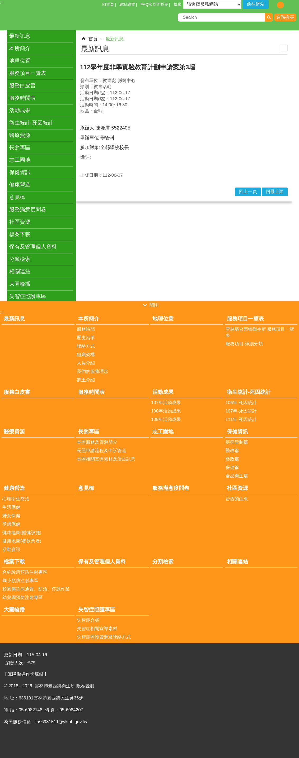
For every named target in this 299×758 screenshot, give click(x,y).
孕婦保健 (11, 524)
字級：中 (280, 5)
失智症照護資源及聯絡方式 (104, 637)
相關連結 (19, 271)
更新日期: (14, 654)
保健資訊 (19, 172)
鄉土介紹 (86, 379)
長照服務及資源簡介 (97, 442)
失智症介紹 (88, 620)
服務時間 (86, 329)
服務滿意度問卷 (27, 209)
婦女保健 (11, 515)
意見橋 (17, 197)
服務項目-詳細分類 (244, 343)
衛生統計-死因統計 (31, 123)
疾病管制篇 (237, 442)
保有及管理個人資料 (33, 247)
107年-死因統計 (241, 411)
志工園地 (19, 160)
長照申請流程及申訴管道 (101, 450)
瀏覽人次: (15, 662)
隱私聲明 (85, 685)
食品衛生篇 (237, 475)
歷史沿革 (86, 337)
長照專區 (19, 147)
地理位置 (19, 61)
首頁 (92, 38)
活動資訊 (11, 549)
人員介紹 (86, 363)
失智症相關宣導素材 (97, 628)
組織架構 (86, 354)
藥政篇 (232, 459)
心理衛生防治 (15, 498)
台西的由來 (237, 498)
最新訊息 (19, 36)
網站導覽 (127, 4)
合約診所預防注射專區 (24, 572)
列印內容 (284, 48)
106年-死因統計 (241, 402)
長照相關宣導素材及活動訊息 (106, 459)
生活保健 (11, 507)
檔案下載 (19, 234)
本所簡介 (19, 48)
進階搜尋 (285, 17)
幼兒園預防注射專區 (22, 597)
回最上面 (275, 191)
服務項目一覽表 (27, 73)
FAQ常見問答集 (154, 4)
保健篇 (232, 467)
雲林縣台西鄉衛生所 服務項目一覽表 (260, 332)
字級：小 (272, 5)
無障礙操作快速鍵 (26, 674)
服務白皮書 (22, 85)
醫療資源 (19, 135)
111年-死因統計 (241, 419)
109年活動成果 (166, 419)
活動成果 (19, 110)
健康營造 (19, 185)
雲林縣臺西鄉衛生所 (46, 17)
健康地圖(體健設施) (21, 532)
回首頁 (108, 4)
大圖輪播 (19, 284)
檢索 (177, 4)
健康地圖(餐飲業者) (21, 541)
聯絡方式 (86, 346)
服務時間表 (22, 98)
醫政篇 (232, 450)
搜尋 (269, 17)
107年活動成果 (166, 402)
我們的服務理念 (92, 371)
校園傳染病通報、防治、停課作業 (36, 589)
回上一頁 (248, 191)
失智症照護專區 (27, 296)
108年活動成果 (166, 411)
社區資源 (19, 222)
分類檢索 (19, 259)
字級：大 (288, 5)
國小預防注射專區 (20, 580)
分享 (295, 5)
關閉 (154, 305)
